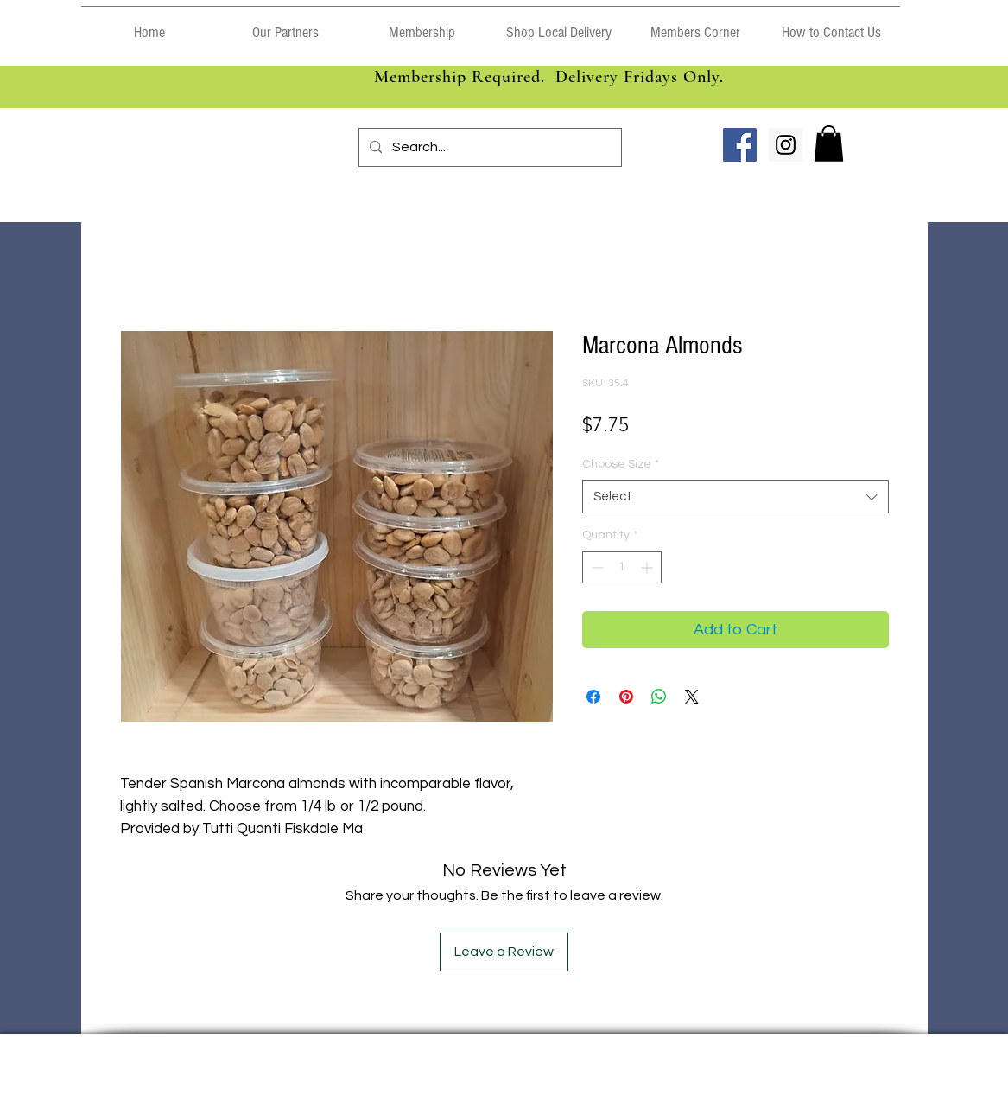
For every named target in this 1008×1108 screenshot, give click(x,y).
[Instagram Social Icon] (785, 145)
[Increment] (648, 567)
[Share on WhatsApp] (659, 696)
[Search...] (488, 147)
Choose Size (620, 464)
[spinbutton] (621, 567)
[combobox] (735, 496)
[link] (829, 143)
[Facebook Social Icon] (740, 145)
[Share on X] (692, 696)
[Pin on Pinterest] (626, 696)
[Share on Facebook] (593, 696)
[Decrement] (595, 567)
